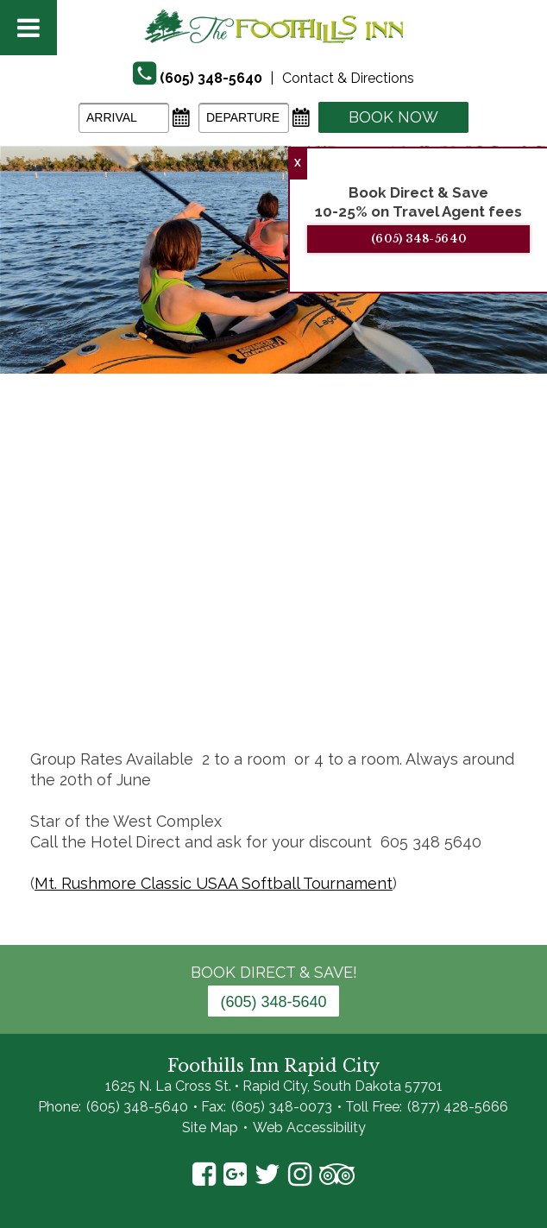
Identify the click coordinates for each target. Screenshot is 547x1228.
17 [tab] (454, 670)
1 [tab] (40, 670)
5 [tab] (144, 670)
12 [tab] (325, 670)
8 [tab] (221, 670)
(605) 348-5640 (434, 238)
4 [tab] (118, 670)
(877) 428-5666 (457, 1107)
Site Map (210, 1127)
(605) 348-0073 (281, 1107)
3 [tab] (92, 670)
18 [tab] (480, 670)
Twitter (267, 1174)
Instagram (299, 1174)
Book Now (393, 117)
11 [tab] (299, 670)
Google (235, 1174)
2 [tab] (66, 670)
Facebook (204, 1174)
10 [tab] (273, 670)
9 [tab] (247, 670)
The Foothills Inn (273, 26)
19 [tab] (506, 670)
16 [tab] (428, 670)
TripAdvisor (337, 1174)
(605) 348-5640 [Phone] (211, 78)
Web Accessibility (309, 1127)
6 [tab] (170, 670)
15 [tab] (403, 670)
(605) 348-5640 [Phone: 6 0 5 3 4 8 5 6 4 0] (273, 1002)
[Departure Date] (243, 118)
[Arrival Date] (124, 118)
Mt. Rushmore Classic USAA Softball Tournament (214, 883)
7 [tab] (195, 670)
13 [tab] (351, 670)
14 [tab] (377, 670)
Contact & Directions (348, 78)
